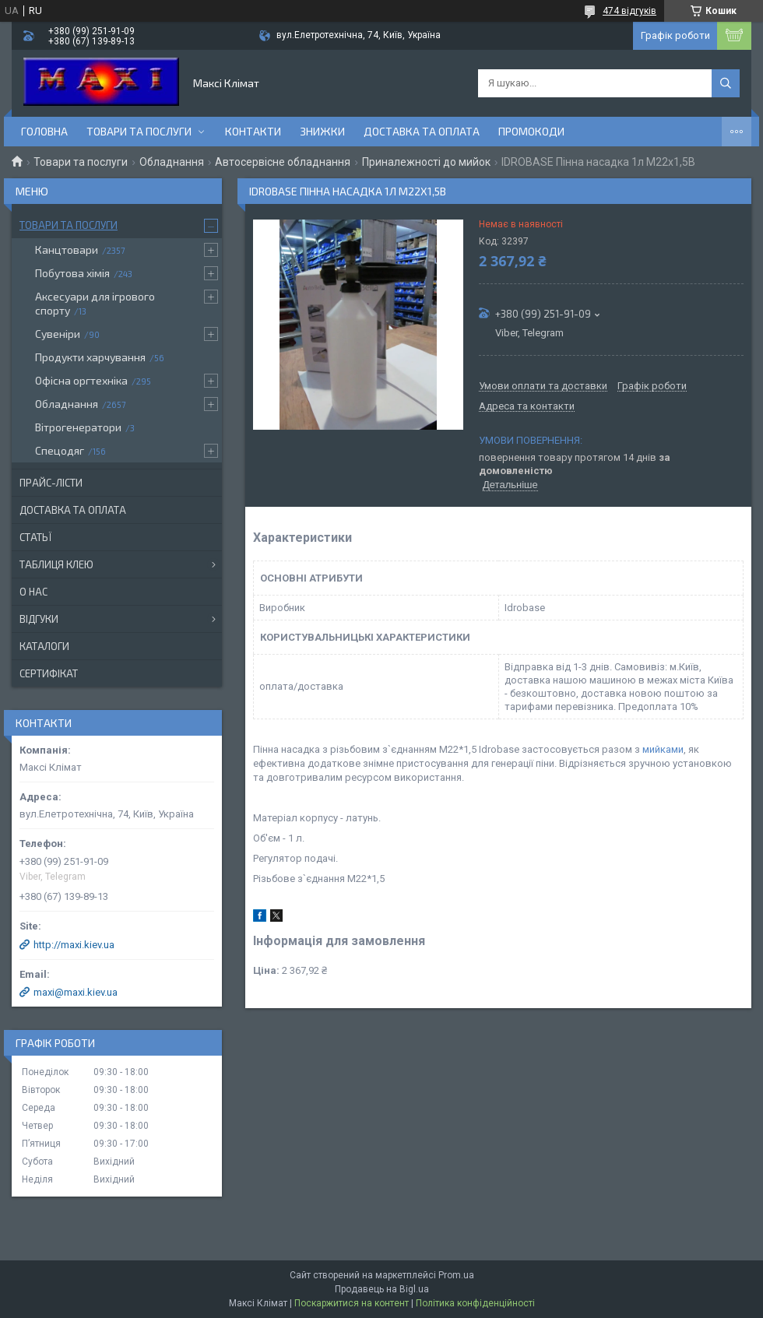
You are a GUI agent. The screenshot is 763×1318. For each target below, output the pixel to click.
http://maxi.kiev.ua (73, 945)
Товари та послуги (139, 131)
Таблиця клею (56, 564)
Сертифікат (48, 673)
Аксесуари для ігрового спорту (95, 303)
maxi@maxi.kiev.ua (75, 992)
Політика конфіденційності (475, 1303)
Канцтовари (66, 249)
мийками (663, 749)
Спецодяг (59, 450)
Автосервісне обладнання (282, 162)
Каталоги (44, 646)
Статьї (35, 537)
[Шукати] (726, 83)
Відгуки (38, 619)
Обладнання (171, 162)
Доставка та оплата (422, 131)
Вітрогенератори (78, 427)
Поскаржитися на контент (351, 1303)
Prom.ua (456, 1275)
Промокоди (531, 131)
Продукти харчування (90, 357)
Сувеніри (57, 333)
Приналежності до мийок (426, 162)
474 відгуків (629, 10)
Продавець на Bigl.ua (382, 1289)
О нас (33, 591)
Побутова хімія (72, 272)
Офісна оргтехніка (81, 380)
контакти (253, 131)
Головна (44, 131)
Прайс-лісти (51, 482)
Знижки (322, 131)
